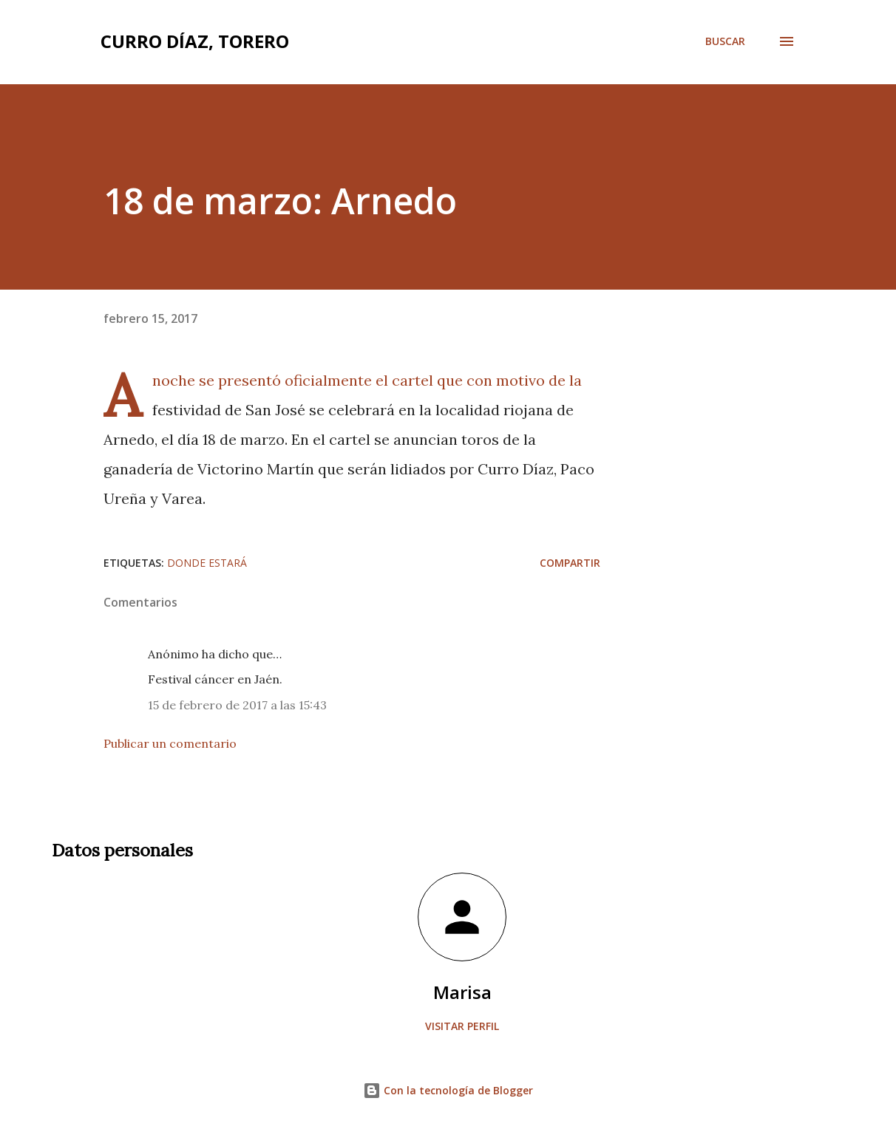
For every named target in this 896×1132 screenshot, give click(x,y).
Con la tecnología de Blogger (448, 1090)
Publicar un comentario (170, 743)
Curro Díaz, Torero (195, 41)
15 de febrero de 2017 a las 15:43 (237, 705)
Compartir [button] (570, 563)
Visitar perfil (462, 1026)
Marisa (462, 992)
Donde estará (207, 563)
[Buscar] (725, 41)
